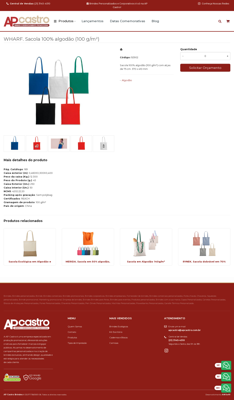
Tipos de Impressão (77, 343)
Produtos (65, 21)
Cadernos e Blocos (118, 337)
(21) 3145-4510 (28, 3)
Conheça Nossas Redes (213, 3)
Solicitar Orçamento (205, 68)
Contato (72, 332)
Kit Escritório (115, 332)
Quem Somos (75, 326)
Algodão (127, 80)
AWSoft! (226, 394)
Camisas (113, 343)
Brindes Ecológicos (118, 326)
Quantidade (188, 49)
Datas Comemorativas (127, 21)
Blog (155, 21)
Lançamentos (92, 21)
